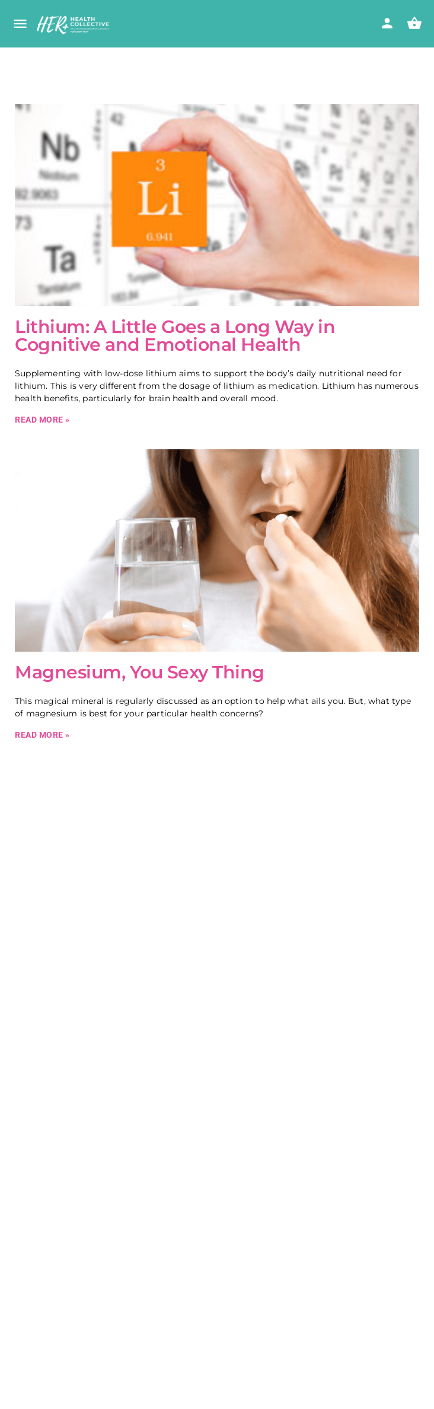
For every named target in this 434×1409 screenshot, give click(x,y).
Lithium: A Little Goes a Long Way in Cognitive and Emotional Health (175, 336)
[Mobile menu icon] (20, 25)
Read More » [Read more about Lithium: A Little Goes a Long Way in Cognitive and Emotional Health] (42, 419)
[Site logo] (74, 25)
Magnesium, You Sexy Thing (139, 672)
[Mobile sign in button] (387, 23)
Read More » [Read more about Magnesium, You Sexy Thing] (42, 735)
